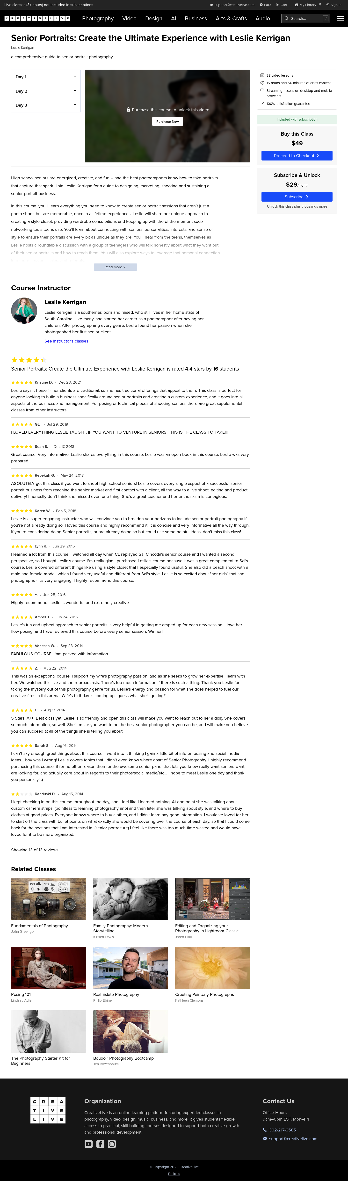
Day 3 (21, 105)
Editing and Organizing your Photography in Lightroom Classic (207, 928)
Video (129, 18)
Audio (263, 18)
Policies (174, 1173)
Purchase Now (167, 121)
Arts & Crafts (231, 18)
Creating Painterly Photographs (204, 994)
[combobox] (306, 18)
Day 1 (21, 77)
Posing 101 (21, 994)
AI (173, 18)
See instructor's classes (66, 341)
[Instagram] (112, 1144)
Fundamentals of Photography (39, 926)
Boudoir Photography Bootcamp (123, 1058)
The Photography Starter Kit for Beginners (40, 1060)
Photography (98, 18)
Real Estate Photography (116, 994)
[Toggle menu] (340, 18)
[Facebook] (100, 1144)
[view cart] (283, 4)
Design (153, 18)
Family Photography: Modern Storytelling (120, 928)
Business (196, 18)
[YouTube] (88, 1144)
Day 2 (21, 91)
